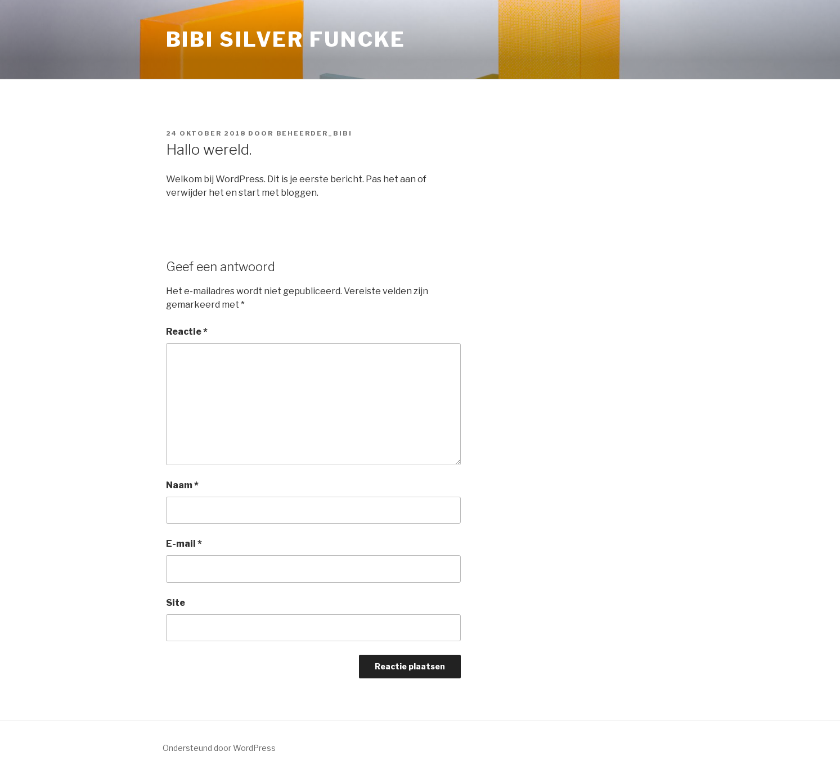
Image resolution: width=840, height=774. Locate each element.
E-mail (184, 543)
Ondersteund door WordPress (219, 748)
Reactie (187, 331)
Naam (182, 485)
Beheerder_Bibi (314, 133)
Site (175, 602)
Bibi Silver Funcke (286, 39)
